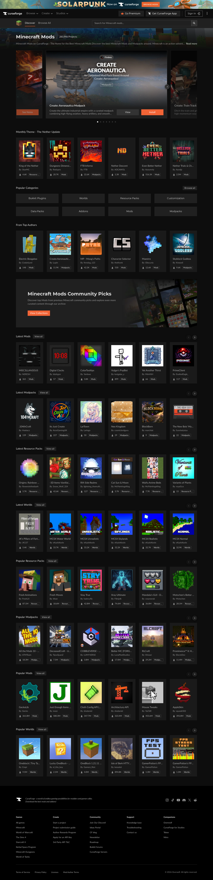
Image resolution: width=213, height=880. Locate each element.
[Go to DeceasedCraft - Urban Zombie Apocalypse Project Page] (60, 643)
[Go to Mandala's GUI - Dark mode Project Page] (152, 587)
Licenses (54, 872)
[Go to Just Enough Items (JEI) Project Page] (60, 699)
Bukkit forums (96, 847)
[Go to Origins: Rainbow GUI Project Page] (29, 475)
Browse (32, 13)
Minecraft (20, 828)
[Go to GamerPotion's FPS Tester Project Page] (152, 755)
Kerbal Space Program (26, 847)
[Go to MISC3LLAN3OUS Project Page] (29, 362)
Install (152, 112)
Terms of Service (23, 872)
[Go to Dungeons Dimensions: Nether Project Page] (60, 158)
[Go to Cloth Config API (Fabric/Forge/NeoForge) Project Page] (91, 699)
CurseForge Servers (98, 852)
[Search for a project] (142, 23)
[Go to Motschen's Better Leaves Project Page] (183, 587)
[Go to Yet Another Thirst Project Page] (152, 362)
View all (39, 336)
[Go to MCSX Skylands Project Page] (121, 531)
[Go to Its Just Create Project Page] (60, 419)
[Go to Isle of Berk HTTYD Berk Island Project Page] (121, 755)
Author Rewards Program (64, 833)
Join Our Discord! (98, 823)
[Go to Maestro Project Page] (152, 251)
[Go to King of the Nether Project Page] (29, 158)
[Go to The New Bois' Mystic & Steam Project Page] (183, 419)
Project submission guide (64, 828)
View (127, 112)
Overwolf (168, 823)
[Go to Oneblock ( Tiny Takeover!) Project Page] (29, 755)
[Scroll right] (194, 337)
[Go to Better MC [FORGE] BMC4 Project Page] (121, 643)
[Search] (194, 23)
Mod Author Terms (71, 872)
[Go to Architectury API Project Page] (121, 699)
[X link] (189, 800)
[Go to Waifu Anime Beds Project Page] (152, 475)
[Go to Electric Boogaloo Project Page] (29, 251)
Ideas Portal (95, 828)
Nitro (166, 837)
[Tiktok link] (173, 800)
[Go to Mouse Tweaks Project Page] (152, 699)
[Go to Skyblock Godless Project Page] (183, 251)
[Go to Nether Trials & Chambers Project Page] (183, 158)
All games (20, 823)
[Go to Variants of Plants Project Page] (183, 475)
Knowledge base (134, 823)
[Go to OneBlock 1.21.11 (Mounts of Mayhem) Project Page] (91, 755)
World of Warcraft (24, 833)
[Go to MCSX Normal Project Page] (183, 531)
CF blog (93, 833)
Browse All (44, 23)
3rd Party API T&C (61, 842)
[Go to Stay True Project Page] (91, 587)
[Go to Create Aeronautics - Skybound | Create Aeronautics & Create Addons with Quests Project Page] (60, 251)
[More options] (207, 14)
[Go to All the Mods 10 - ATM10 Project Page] (29, 643)
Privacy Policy (40, 872)
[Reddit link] (195, 800)
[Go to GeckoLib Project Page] (29, 699)
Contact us (132, 833)
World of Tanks (23, 857)
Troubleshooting (134, 828)
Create (47, 13)
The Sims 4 (21, 837)
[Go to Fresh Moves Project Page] (60, 587)
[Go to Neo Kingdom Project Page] (121, 419)
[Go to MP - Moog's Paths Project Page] (91, 251)
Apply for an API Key (62, 837)
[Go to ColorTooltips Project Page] (91, 362)
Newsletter (95, 837)
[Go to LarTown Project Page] (91, 419)
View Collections (39, 313)
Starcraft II (21, 842)
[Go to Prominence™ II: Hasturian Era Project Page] (183, 643)
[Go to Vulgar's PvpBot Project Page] (121, 362)
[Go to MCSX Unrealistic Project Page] (91, 531)
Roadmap (94, 842)
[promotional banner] (106, 4)
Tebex (166, 833)
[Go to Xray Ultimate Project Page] (121, 587)
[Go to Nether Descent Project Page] (121, 158)
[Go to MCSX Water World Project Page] (60, 531)
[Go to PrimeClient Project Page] (183, 362)
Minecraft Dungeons (25, 852)
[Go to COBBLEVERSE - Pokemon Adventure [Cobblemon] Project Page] (91, 643)
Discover (30, 23)
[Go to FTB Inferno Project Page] (91, 158)
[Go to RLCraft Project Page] (152, 643)
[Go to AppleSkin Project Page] (183, 699)
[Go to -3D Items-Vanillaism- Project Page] (60, 475)
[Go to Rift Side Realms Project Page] (91, 475)
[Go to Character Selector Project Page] (121, 251)
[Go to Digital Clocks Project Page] (60, 362)
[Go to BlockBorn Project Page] (152, 419)
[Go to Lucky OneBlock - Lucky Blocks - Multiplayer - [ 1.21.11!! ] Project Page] (60, 755)
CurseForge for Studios (174, 828)
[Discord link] (184, 800)
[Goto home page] (13, 13)
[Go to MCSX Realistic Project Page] (152, 531)
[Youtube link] (178, 800)
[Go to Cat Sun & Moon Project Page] (121, 475)
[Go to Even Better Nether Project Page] (152, 158)
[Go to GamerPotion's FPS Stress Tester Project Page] (183, 755)
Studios (62, 13)
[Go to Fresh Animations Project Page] (29, 587)
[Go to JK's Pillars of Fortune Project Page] (29, 531)
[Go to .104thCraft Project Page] (29, 419)
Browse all (189, 188)
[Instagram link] (167, 800)
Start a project (59, 823)
